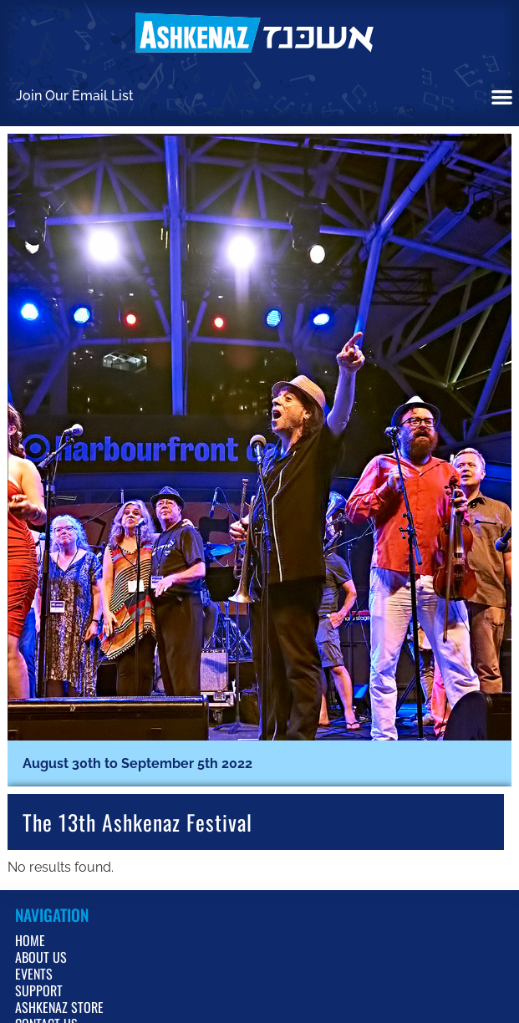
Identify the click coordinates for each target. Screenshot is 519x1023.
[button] (503, 96)
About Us (41, 957)
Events (34, 973)
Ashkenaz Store (59, 1007)
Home (30, 940)
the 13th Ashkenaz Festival (137, 821)
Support (39, 990)
